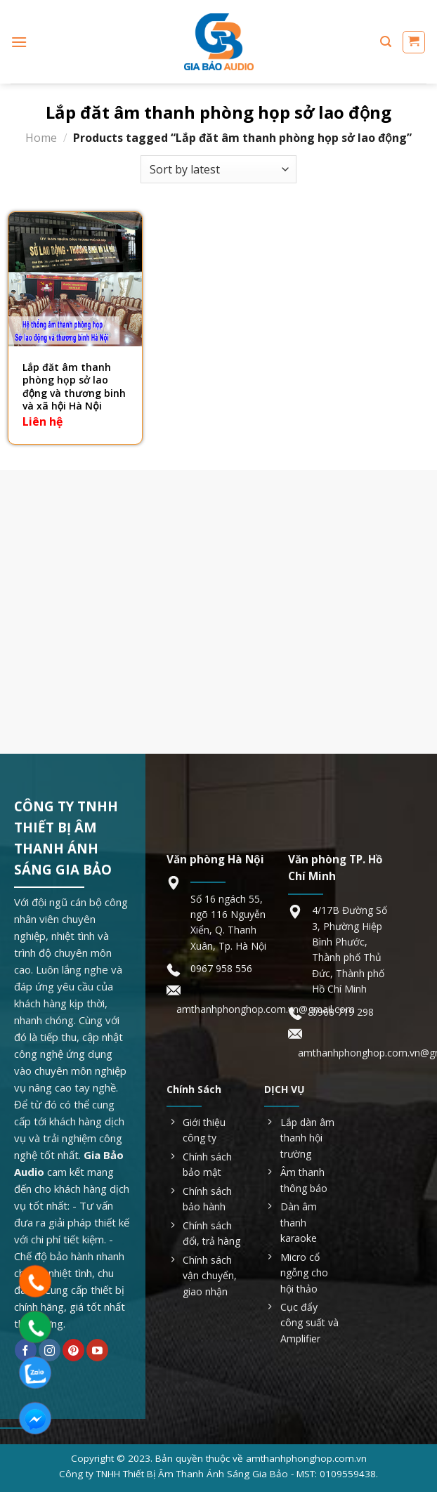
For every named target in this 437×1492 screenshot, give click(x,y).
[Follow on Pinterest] (73, 1350)
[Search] (385, 41)
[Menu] (19, 42)
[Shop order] (218, 169)
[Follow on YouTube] (97, 1350)
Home (41, 137)
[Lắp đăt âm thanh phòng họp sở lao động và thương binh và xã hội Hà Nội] (75, 279)
